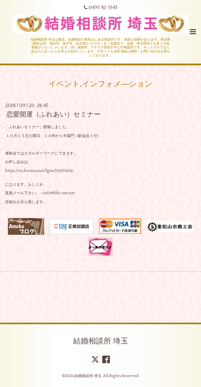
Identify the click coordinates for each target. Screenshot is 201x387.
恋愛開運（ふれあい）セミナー (53, 114)
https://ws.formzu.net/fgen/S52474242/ (39, 170)
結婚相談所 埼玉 (100, 341)
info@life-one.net (59, 193)
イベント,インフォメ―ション (100, 84)
